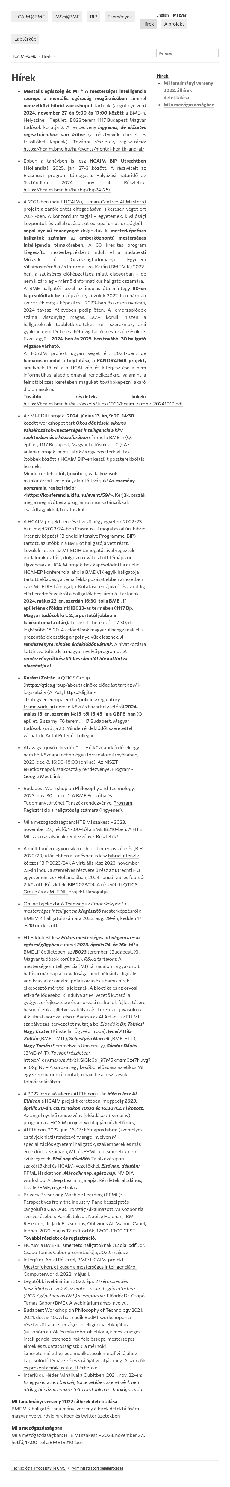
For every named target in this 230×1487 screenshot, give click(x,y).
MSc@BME (67, 16)
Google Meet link (41, 776)
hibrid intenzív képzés (109, 848)
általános (131, 1180)
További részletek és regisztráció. (59, 1238)
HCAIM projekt (61, 1101)
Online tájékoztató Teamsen (53, 903)
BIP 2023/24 (81, 884)
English (162, 15)
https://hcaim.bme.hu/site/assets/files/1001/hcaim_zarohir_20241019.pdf (103, 403)
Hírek (148, 23)
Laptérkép (25, 38)
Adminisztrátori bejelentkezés (97, 1468)
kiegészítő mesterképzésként (56, 252)
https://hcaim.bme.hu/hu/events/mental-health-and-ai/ (83, 148)
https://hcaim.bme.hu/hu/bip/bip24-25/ (67, 189)
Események (120, 16)
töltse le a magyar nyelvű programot (82, 651)
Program (120, 769)
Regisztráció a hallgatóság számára (61, 810)
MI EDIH (58, 891)
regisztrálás (64, 1187)
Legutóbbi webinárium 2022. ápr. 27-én (65, 1281)
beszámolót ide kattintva (100, 658)
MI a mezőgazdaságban (36, 1428)
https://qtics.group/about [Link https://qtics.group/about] (53, 685)
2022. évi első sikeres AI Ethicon (62, 1093)
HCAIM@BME (29, 16)
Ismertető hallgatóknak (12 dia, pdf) (99, 1245)
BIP (93, 16)
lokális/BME (36, 1187)
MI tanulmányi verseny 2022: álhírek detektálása (64, 1401)
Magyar (180, 15)
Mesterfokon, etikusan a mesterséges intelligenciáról (80, 1266)
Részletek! (107, 836)
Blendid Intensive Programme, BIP (97, 536)
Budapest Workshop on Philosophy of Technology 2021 (82, 1310)
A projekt (174, 23)
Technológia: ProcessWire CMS (38, 1468)
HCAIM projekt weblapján (78, 1122)
